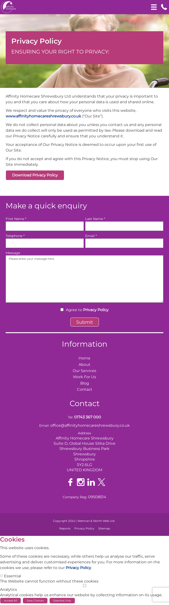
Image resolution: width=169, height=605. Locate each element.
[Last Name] (124, 226)
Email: (44, 425)
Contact (85, 403)
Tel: (70, 417)
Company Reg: (75, 497)
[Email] (124, 243)
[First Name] (45, 226)
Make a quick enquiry (46, 205)
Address (84, 433)
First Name (16, 219)
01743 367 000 (87, 417)
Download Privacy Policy (35, 175)
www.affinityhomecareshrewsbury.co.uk (43, 116)
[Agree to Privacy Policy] (61, 309)
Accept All (10, 600)
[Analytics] (84, 585)
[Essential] (1, 575)
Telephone (15, 236)
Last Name (95, 219)
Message (13, 253)
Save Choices (35, 600)
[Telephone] (45, 243)
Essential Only (62, 600)
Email (91, 236)
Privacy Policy (96, 310)
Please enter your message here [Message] (84, 279)
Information (84, 344)
